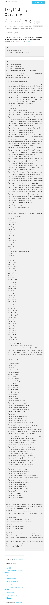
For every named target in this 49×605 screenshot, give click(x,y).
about (20, 602)
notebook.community (11, 2)
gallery (17, 602)
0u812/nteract (18, 559)
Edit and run (38, 2)
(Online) (27, 41)
